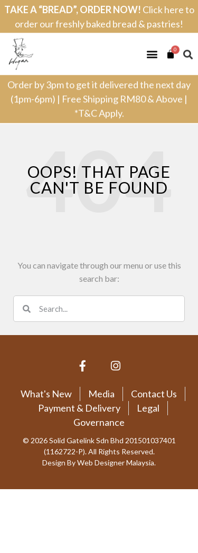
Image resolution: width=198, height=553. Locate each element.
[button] (152, 48)
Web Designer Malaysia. (116, 462)
